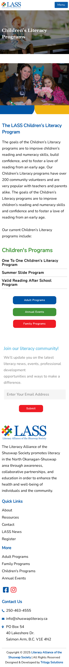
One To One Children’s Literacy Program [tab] (30, 262)
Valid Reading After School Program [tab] (27, 282)
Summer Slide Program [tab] (23, 272)
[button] (61, 4)
